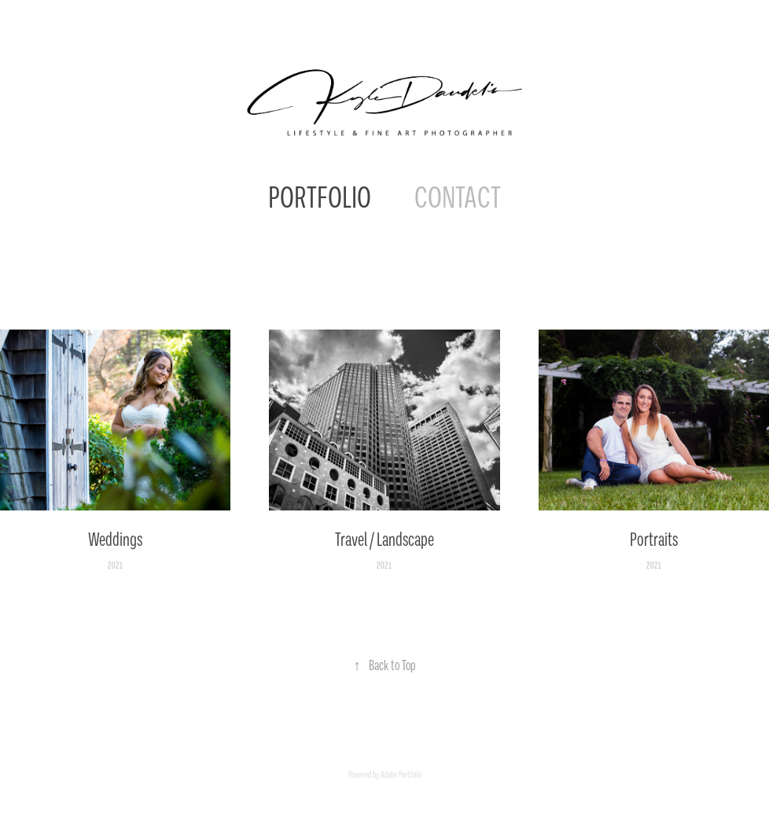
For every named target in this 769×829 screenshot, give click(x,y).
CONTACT (457, 197)
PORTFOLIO (319, 197)
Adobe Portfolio (401, 774)
